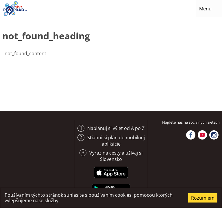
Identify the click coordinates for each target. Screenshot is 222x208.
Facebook (190, 135)
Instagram (214, 135)
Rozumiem (202, 198)
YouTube (202, 135)
